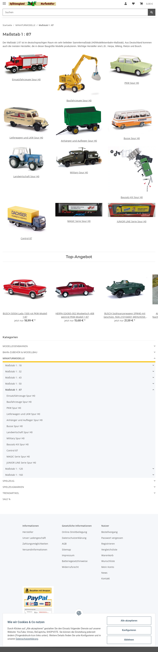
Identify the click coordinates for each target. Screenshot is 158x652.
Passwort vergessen (112, 537)
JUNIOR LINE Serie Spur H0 (131, 221)
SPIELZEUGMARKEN (13, 487)
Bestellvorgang (109, 532)
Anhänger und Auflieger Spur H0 (79, 140)
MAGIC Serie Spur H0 (78, 221)
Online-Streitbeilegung (74, 532)
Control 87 (26, 238)
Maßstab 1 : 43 (13, 377)
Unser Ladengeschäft (34, 537)
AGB (64, 543)
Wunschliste (108, 561)
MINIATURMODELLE (14, 358)
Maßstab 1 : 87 (13, 389)
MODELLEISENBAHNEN (15, 346)
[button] (125, 3)
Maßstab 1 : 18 (13, 365)
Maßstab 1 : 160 (14, 474)
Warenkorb (107, 555)
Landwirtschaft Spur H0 (26, 176)
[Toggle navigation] (4, 2)
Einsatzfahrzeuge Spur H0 (26, 79)
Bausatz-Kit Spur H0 (132, 197)
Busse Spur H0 (132, 138)
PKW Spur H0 (131, 82)
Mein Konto (107, 567)
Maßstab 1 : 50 (13, 383)
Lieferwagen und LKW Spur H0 (26, 137)
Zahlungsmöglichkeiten (35, 543)
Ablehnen (128, 639)
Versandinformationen (35, 549)
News (104, 572)
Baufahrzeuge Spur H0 (79, 100)
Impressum (68, 555)
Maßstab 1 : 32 (13, 371)
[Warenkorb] (146, 3)
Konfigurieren (128, 630)
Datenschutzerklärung (74, 537)
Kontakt (105, 578)
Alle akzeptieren (128, 620)
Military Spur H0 (79, 172)
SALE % (7, 499)
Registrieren (108, 543)
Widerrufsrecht (70, 567)
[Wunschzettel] (133, 3)
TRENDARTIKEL (11, 493)
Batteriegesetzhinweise (75, 561)
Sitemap (66, 549)
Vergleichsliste (109, 549)
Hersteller (28, 532)
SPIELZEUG (8, 480)
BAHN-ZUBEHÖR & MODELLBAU (20, 352)
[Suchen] (75, 12)
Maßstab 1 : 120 (14, 468)
